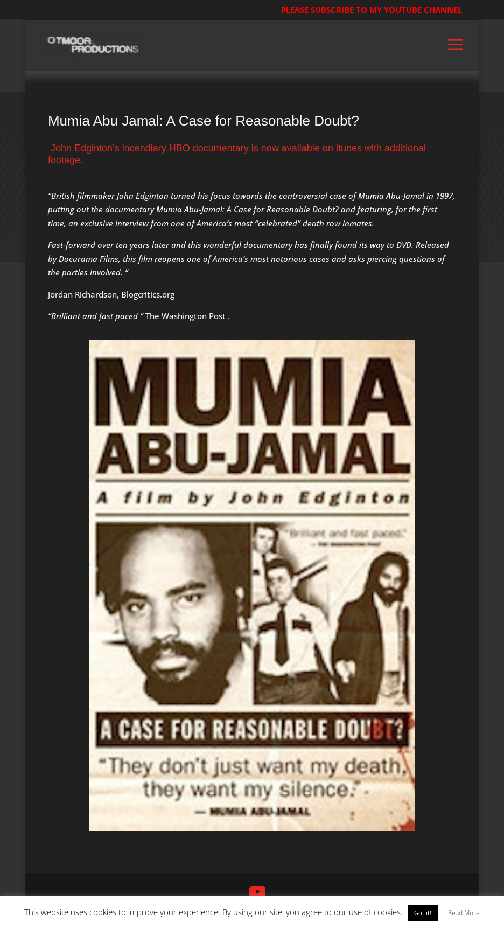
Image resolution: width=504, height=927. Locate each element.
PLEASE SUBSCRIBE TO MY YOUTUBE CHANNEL (371, 9)
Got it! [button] (422, 913)
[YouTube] (257, 892)
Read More (464, 912)
